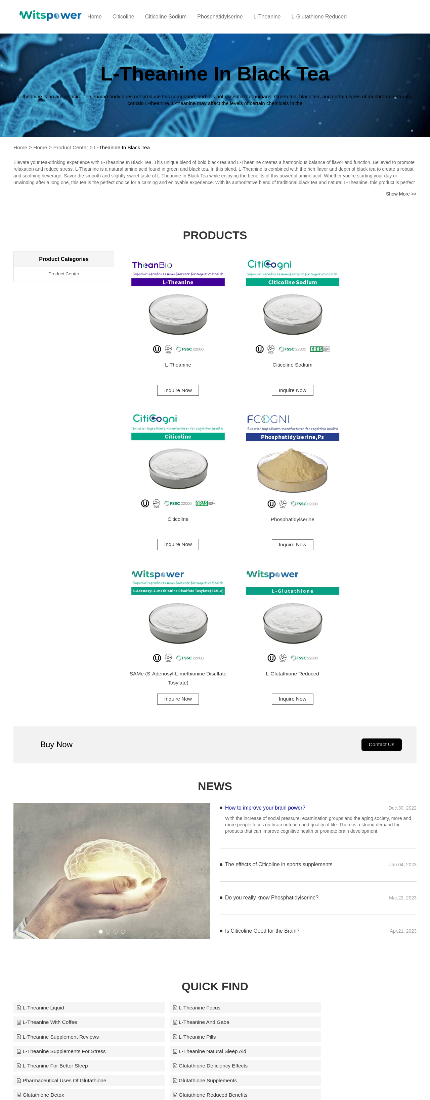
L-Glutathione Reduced (332, 16)
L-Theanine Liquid (41, 827)
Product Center (72, 147)
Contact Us (381, 563)
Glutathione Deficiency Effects (55, 871)
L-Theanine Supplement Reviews (195, 842)
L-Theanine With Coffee (320, 827)
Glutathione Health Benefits (325, 886)
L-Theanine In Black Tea (126, 147)
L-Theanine (280, 16)
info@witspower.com (256, 1083)
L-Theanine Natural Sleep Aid (190, 857)
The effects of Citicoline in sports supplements (280, 684)
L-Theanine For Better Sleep (326, 857)
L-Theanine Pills (311, 842)
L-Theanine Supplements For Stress (62, 857)
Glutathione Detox (41, 886)
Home (108, 16)
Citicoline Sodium (179, 16)
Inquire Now (170, 375)
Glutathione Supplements (322, 871)
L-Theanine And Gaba (46, 842)
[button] (101, 751)
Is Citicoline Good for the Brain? (263, 750)
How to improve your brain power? (266, 626)
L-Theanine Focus (177, 827)
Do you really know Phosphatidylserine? (272, 717)
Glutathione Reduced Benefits (191, 886)
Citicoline (137, 16)
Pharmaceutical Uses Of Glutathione (199, 871)
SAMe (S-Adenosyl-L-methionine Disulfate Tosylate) (270, 494)
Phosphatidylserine (233, 16)
